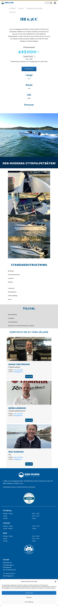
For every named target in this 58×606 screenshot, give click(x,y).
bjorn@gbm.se (18, 415)
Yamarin (15, 483)
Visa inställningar (29, 602)
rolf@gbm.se (17, 459)
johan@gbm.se (18, 372)
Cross (22, 483)
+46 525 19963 (18, 413)
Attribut (12, 8)
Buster (37, 481)
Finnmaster (42, 481)
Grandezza (10, 483)
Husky (48, 481)
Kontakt (12, 12)
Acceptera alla (29, 593)
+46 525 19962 (18, 457)
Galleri (21, 8)
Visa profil (29, 376)
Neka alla (29, 597)
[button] (55, 581)
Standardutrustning (34, 8)
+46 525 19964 (18, 370)
